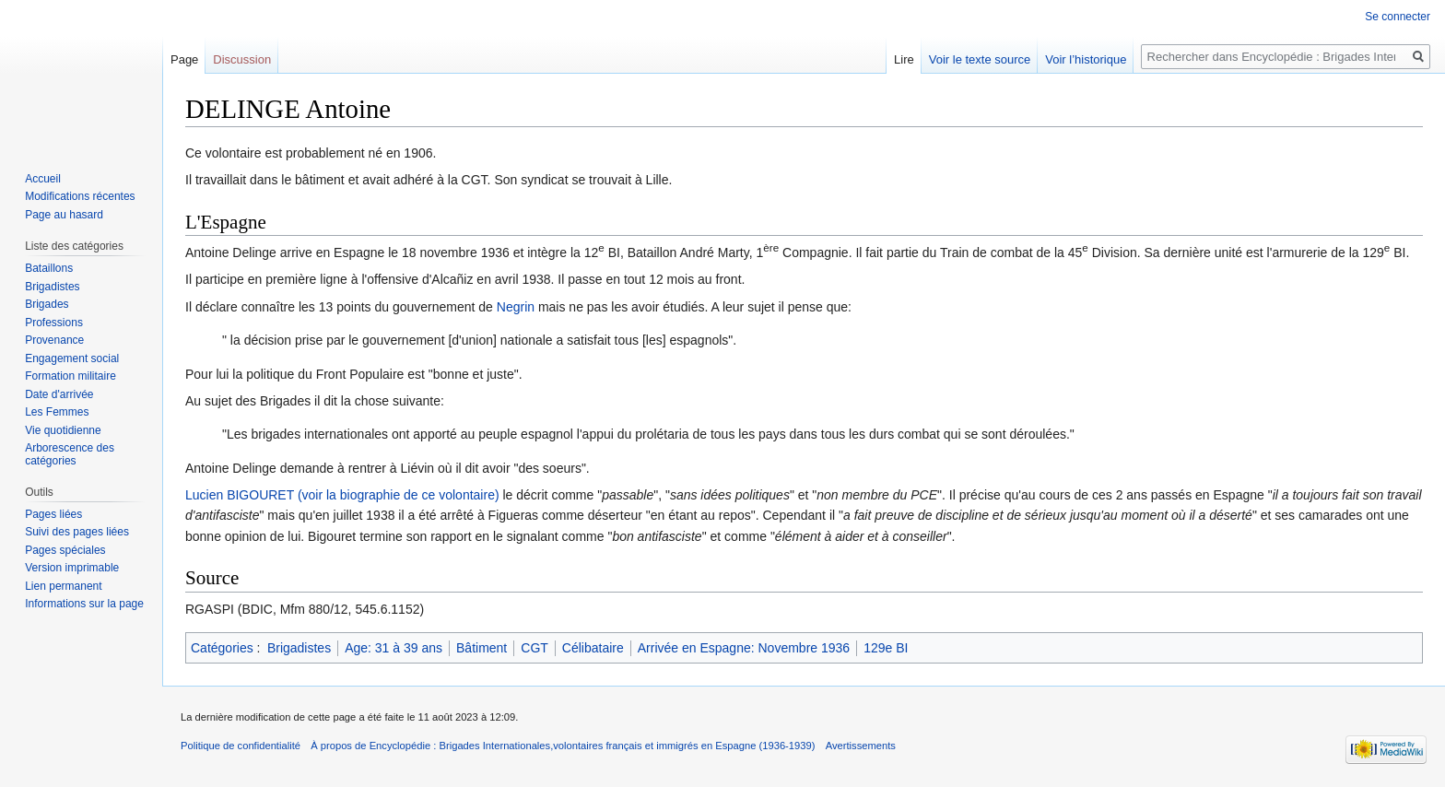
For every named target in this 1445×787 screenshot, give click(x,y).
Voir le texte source (980, 59)
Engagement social (72, 358)
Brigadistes (299, 647)
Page (184, 59)
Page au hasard (64, 214)
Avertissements (861, 745)
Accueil (43, 178)
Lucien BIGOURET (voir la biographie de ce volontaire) (342, 494)
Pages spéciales (65, 550)
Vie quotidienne (63, 430)
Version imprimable (72, 567)
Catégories (222, 647)
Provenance (54, 340)
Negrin (516, 307)
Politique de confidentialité (240, 745)
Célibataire (593, 647)
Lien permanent (63, 586)
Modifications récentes (80, 196)
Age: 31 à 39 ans (393, 647)
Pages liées (53, 514)
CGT (534, 647)
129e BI (885, 647)
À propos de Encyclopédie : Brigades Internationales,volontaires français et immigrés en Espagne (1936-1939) (563, 745)
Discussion (242, 59)
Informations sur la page (84, 603)
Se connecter (1397, 16)
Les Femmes (56, 411)
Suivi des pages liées (77, 531)
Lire (904, 59)
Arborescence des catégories (69, 454)
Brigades (46, 304)
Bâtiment (481, 647)
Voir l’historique (1085, 59)
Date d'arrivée (59, 394)
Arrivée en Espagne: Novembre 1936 (744, 647)
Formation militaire (70, 376)
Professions (54, 322)
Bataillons (49, 268)
